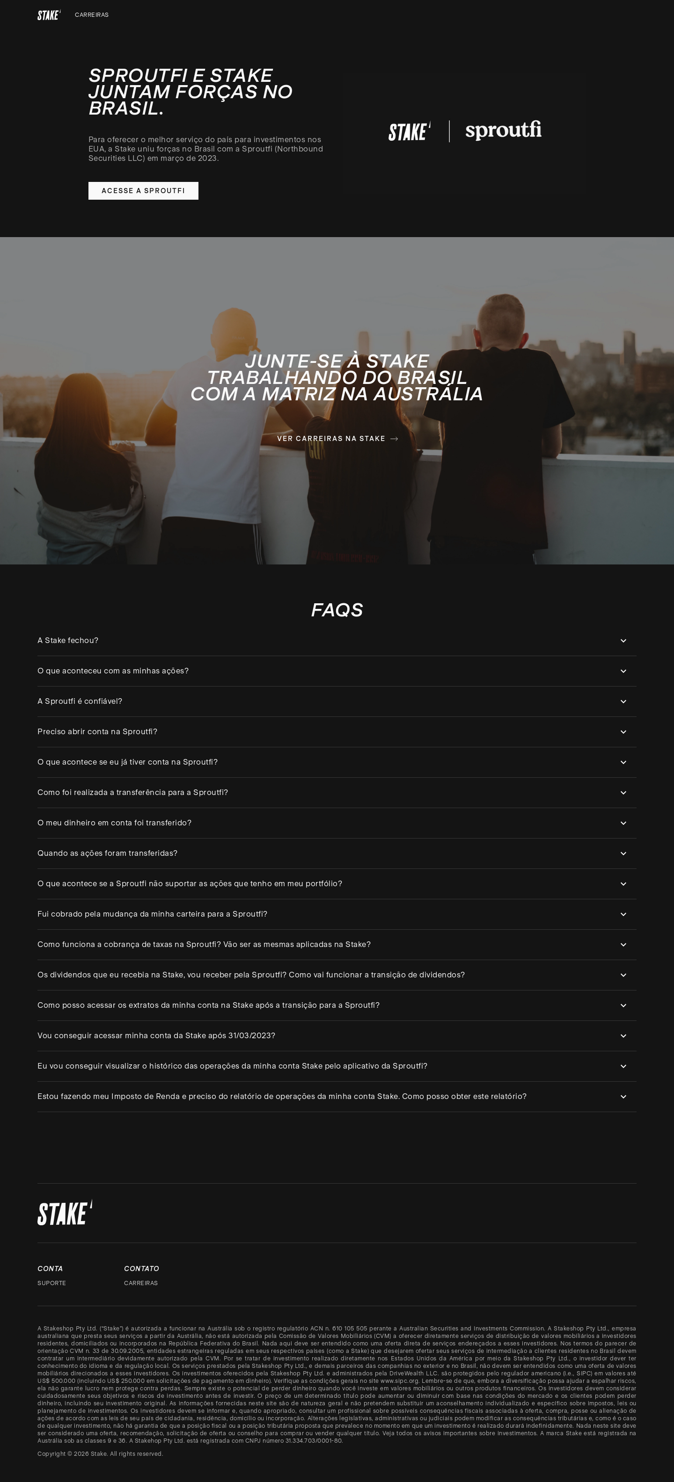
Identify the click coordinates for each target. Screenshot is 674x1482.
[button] (337, 640)
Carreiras (92, 15)
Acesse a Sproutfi (143, 191)
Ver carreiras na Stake (338, 438)
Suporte (51, 1283)
